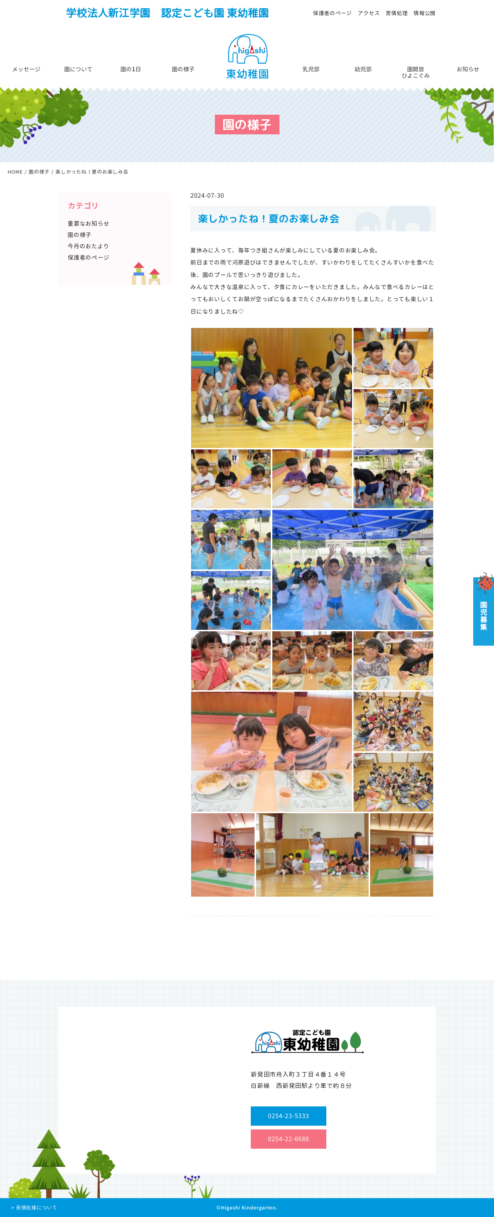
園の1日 (130, 69)
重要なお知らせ (88, 224)
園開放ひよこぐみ (415, 72)
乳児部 (311, 69)
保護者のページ (332, 13)
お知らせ (468, 69)
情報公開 (425, 13)
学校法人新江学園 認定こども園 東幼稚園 (167, 13)
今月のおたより (88, 246)
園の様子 (183, 69)
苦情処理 (397, 13)
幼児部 (363, 69)
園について (78, 69)
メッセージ (26, 69)
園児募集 (483, 609)
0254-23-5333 (288, 1116)
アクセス (369, 13)
